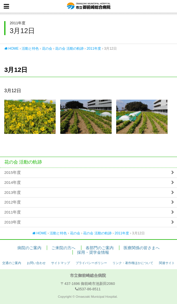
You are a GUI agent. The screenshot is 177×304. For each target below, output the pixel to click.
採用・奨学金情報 (93, 252)
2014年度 (12, 182)
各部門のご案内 (100, 248)
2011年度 (94, 49)
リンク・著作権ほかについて (132, 263)
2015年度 (12, 172)
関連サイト (167, 263)
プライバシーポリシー (91, 263)
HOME (11, 49)
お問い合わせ (36, 263)
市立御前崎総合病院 (88, 6)
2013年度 (12, 192)
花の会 (47, 49)
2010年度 (12, 222)
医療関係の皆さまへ (142, 248)
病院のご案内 (29, 248)
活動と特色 (30, 49)
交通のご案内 (11, 263)
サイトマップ (60, 263)
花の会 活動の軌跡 (69, 49)
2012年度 (12, 202)
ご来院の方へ (63, 248)
